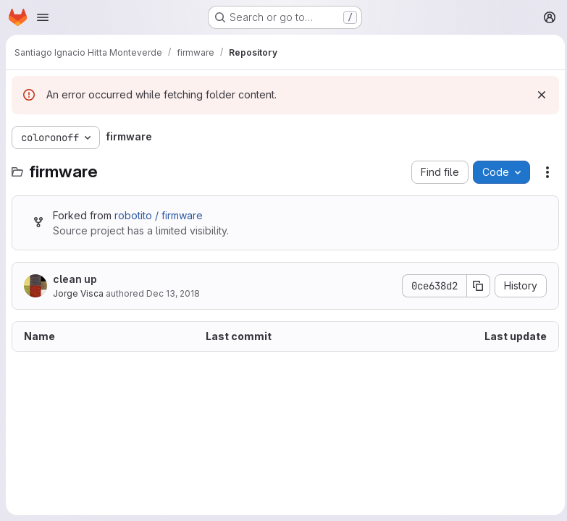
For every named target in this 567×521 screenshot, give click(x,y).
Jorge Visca (78, 293)
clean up (75, 279)
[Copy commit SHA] (475, 285)
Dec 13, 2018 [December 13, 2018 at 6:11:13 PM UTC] (173, 293)
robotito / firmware (158, 215)
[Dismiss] (538, 94)
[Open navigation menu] (42, 17)
